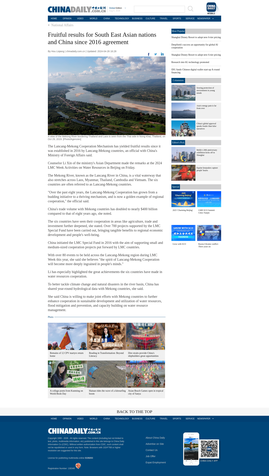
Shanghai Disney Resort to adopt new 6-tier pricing (196, 37)
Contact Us (151, 450)
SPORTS (177, 18)
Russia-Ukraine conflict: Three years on (208, 245)
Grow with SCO (179, 244)
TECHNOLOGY (122, 18)
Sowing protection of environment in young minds (206, 90)
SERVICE (190, 18)
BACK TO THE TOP (134, 411)
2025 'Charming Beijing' (183, 210)
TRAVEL (164, 18)
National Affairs (62, 25)
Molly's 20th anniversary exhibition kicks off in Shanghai (207, 152)
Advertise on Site (155, 444)
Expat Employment (156, 462)
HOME (54, 18)
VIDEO (80, 18)
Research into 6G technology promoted (190, 62)
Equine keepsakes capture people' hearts (207, 169)
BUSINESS (137, 18)
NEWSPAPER (203, 18)
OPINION (67, 18)
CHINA (106, 18)
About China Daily (155, 437)
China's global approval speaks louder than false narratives (206, 126)
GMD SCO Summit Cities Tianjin (206, 211)
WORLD (93, 18)
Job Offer (150, 456)
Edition (115, 8)
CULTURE (150, 18)
